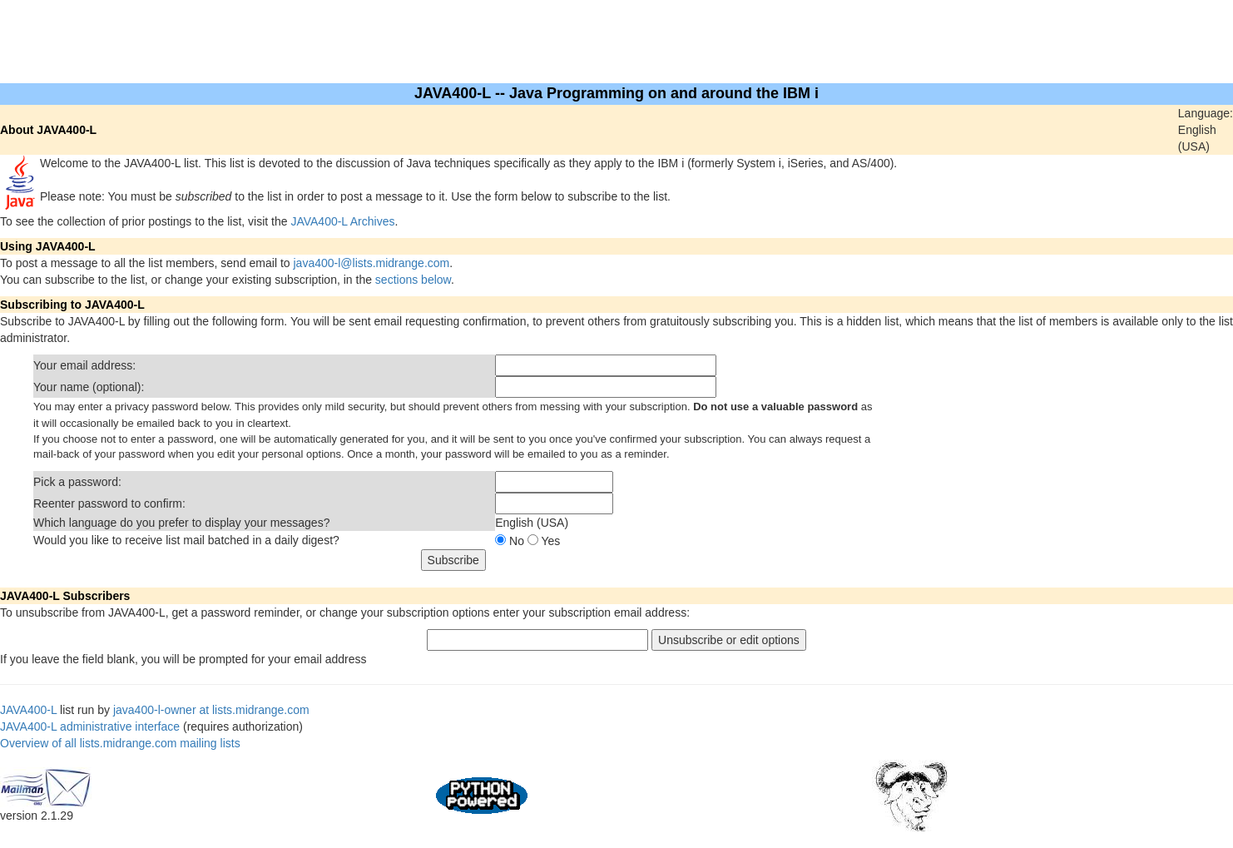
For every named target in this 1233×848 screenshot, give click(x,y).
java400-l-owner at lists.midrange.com (211, 710)
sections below (413, 279)
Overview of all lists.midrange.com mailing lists (120, 743)
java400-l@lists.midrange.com (372, 263)
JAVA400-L (28, 710)
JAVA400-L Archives (342, 221)
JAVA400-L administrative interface (90, 726)
